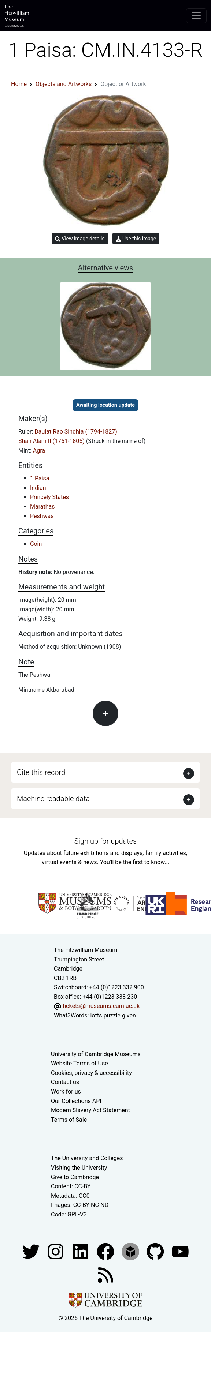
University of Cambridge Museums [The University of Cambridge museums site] (96, 1054)
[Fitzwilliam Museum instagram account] (56, 1251)
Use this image (136, 239)
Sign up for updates (105, 841)
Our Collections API (76, 1101)
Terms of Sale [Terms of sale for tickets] (69, 1119)
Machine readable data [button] (53, 798)
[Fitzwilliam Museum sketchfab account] (131, 1251)
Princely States (49, 497)
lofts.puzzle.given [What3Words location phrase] (113, 1015)
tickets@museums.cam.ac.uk (101, 1005)
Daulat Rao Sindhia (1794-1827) (75, 431)
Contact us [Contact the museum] (65, 1082)
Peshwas (42, 516)
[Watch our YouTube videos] (180, 1251)
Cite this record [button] (41, 772)
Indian (38, 487)
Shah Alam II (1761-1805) (52, 441)
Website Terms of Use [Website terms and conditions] (79, 1063)
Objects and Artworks (64, 83)
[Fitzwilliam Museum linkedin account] (106, 1251)
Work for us (66, 1091)
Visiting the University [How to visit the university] (79, 1167)
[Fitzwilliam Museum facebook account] (81, 1251)
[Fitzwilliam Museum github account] (156, 1251)
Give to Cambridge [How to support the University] (75, 1177)
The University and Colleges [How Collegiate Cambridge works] (87, 1158)
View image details (80, 239)
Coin (36, 543)
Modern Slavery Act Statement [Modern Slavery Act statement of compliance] (90, 1110)
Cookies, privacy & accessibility (91, 1072)
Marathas (42, 506)
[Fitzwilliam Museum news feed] (105, 1274)
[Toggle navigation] (196, 15)
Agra (39, 450)
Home (19, 83)
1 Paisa (39, 478)
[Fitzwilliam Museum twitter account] (31, 1251)
